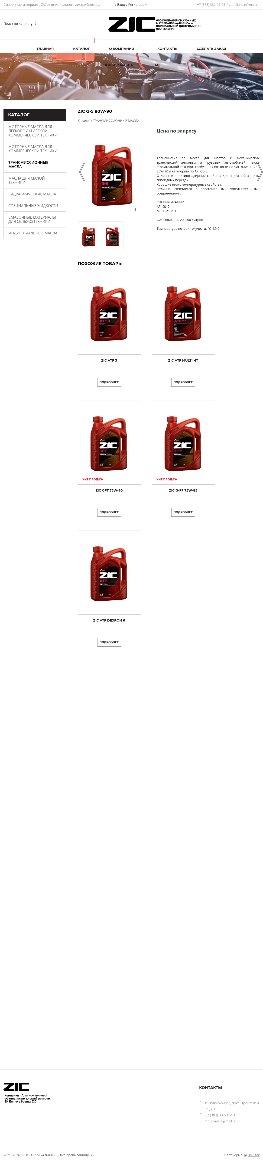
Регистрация (138, 4)
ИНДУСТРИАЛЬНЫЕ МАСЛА (32, 233)
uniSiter (254, 1155)
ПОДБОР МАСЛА (118, 65)
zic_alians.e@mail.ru (244, 4)
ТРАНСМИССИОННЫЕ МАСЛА (28, 164)
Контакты (167, 49)
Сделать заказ (211, 49)
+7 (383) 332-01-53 (211, 4)
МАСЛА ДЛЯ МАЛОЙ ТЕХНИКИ (26, 180)
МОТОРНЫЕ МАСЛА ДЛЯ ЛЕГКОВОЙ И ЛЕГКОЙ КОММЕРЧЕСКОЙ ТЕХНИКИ (32, 131)
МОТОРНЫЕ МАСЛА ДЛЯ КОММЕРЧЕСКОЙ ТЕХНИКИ (32, 148)
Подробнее (109, 382)
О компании (121, 49)
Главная (45, 49)
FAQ (156, 65)
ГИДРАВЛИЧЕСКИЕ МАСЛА (32, 194)
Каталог (81, 49)
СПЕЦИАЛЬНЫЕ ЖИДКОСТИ (33, 205)
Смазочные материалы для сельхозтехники (32, 219)
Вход (121, 4)
